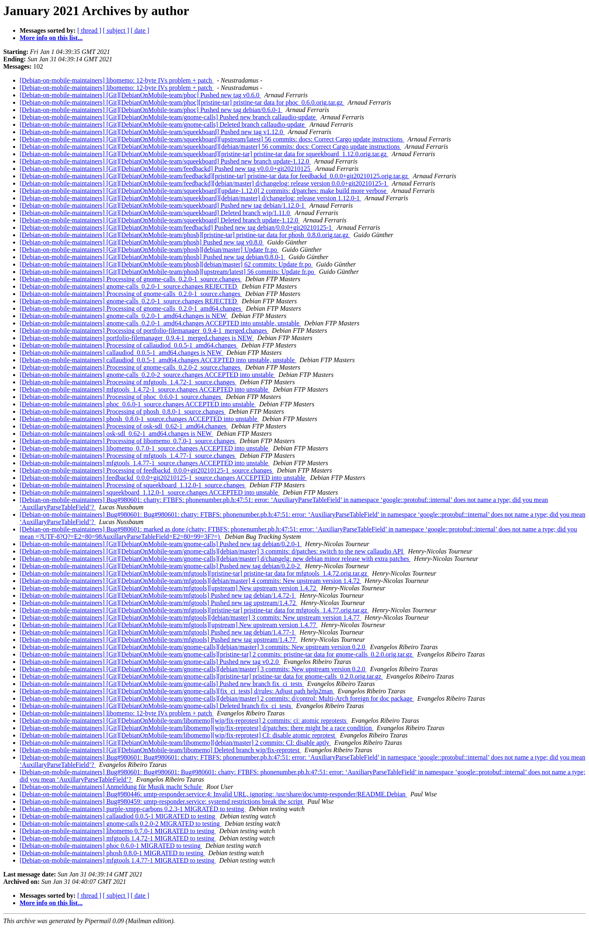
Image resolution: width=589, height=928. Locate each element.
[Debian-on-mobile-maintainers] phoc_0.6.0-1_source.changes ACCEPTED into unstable (138, 404)
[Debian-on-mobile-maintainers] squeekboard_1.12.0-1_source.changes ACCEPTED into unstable (149, 492)
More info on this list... (51, 37)
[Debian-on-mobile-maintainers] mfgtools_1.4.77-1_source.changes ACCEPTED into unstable (145, 463)
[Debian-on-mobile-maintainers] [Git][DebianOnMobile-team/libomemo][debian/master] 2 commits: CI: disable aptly (175, 742)
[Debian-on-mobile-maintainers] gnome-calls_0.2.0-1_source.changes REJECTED (129, 286)
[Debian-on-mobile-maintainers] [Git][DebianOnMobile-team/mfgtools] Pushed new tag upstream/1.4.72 (158, 602)
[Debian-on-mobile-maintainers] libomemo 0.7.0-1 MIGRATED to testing (118, 830)
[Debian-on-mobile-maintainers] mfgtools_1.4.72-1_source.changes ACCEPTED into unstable (145, 389)
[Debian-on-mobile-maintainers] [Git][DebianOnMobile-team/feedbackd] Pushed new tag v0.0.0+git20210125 (166, 168)
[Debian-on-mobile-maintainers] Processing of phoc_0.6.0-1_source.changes (121, 396)
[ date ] (140, 30)
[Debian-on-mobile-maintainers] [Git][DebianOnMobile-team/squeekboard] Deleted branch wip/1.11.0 (156, 212)
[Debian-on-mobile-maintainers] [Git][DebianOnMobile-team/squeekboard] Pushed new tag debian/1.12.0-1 (163, 205)
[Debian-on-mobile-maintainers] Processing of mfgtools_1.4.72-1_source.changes (128, 382)
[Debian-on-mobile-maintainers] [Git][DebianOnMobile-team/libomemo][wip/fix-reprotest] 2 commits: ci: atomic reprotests (184, 720)
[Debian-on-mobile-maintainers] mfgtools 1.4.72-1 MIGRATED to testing (118, 838)
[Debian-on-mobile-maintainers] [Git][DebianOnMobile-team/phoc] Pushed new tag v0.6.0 (140, 95)
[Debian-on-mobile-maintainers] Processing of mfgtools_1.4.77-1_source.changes (128, 455)
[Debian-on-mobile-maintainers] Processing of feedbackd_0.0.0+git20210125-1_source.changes (147, 470)
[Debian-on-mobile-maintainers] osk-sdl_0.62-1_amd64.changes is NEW (116, 433)
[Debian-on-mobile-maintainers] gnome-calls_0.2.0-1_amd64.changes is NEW (124, 315)
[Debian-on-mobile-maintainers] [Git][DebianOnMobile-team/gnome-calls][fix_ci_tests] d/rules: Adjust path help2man (177, 691)
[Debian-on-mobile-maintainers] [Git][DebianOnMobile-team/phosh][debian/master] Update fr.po (149, 249)
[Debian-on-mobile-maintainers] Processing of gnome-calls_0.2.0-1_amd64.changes (131, 308)
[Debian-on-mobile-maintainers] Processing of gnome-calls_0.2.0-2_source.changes (131, 367)
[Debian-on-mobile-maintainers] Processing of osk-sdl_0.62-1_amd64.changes (124, 426)
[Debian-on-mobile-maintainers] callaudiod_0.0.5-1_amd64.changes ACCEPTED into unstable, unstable (158, 359)
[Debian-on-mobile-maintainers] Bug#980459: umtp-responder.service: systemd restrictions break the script (162, 801)
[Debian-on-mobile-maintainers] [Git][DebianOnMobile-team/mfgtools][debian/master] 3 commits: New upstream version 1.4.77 (190, 617)
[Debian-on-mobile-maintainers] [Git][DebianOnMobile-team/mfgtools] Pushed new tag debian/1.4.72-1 (158, 595)
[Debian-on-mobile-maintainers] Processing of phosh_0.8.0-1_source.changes (122, 411)
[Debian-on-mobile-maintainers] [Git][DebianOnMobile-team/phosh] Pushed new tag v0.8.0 (142, 242)
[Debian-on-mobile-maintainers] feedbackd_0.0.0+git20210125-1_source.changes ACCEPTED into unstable (163, 477)
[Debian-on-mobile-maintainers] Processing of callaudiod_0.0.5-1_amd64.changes (129, 345)
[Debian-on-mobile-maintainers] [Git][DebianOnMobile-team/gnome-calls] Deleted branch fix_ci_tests (156, 705)
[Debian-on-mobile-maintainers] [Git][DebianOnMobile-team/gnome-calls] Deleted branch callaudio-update (163, 124)
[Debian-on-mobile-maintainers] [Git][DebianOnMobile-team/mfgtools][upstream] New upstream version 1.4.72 (169, 588)
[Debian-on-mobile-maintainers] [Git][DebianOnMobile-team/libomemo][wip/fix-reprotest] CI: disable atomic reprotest (178, 735)
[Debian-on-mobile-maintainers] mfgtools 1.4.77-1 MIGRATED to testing (118, 860)
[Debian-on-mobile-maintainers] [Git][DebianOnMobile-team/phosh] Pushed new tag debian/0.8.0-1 (153, 256)
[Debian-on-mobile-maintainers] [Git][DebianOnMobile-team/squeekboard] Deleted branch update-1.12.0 (160, 220)
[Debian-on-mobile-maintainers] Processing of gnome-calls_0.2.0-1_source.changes (131, 279)
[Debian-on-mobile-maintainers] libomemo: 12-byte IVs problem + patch (117, 80)
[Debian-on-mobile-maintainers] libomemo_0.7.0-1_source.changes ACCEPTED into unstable (145, 448)
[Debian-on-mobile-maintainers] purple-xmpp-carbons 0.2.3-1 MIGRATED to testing (133, 808)
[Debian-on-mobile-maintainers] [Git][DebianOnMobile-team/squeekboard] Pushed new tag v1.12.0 (152, 131)
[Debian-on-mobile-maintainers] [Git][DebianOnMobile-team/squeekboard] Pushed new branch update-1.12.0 (165, 161)
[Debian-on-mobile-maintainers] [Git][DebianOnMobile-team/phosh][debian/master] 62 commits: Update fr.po (166, 264)
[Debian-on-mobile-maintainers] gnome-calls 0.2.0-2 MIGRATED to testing (120, 823)
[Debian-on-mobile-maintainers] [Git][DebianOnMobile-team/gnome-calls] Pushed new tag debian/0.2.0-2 (161, 566)
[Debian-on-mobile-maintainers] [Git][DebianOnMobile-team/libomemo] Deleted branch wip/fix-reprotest (160, 749)
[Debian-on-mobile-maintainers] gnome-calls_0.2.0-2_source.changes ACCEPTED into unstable (147, 374)
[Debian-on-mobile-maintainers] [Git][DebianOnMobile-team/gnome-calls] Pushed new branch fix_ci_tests (162, 683)
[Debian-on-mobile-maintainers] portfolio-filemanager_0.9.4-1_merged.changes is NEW (137, 337)
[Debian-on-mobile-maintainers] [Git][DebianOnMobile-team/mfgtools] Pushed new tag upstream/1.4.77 (158, 639)
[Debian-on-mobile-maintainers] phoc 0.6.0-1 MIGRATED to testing (111, 845)
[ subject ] (116, 30)
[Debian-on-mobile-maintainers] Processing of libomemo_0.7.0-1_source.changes (128, 440)
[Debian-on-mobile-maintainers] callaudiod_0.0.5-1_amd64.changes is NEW (121, 352)
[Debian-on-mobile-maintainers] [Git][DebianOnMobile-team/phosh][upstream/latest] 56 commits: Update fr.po (168, 271)
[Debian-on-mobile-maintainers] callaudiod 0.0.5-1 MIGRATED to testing (118, 816)
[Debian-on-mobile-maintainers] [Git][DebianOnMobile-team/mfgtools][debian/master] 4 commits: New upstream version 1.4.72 (190, 580)
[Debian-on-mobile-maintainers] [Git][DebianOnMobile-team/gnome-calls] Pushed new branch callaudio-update (168, 117)
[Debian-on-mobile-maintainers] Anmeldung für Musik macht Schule (111, 786)
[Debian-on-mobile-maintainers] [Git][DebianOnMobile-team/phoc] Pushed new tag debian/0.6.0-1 (151, 109)
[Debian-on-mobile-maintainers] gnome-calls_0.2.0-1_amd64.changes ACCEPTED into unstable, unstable (160, 323)
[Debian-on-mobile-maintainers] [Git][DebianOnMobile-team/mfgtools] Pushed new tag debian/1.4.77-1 (158, 632)
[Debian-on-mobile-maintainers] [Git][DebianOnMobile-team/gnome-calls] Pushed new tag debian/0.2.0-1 (161, 543)
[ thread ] (89, 30)
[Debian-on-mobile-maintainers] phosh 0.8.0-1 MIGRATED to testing (112, 853)
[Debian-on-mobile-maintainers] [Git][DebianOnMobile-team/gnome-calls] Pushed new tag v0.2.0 (150, 661)
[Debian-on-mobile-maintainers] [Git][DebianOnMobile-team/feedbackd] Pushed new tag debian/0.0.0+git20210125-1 (176, 227)
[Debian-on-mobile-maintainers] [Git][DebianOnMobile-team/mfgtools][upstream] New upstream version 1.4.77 (169, 624)
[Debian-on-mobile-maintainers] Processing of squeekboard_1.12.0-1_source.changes (133, 485)
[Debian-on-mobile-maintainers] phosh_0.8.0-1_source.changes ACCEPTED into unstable (139, 418)
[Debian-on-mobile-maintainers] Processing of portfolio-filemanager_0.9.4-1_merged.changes (144, 330)
